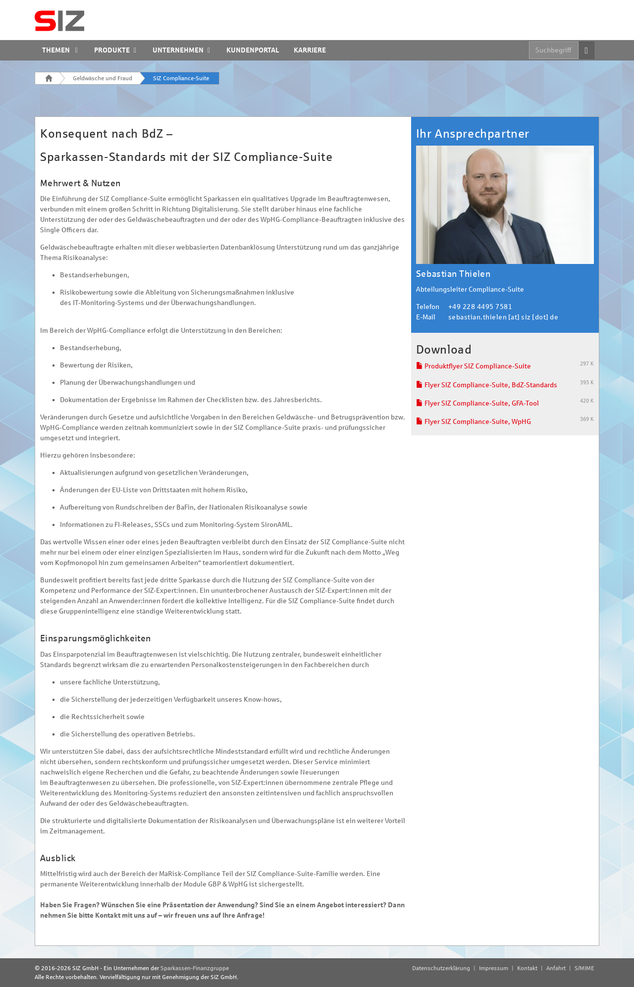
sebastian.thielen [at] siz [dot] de (503, 317)
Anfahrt (556, 968)
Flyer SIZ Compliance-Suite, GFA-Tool (477, 403)
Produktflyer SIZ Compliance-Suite (473, 366)
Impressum (493, 968)
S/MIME (584, 968)
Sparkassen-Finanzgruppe (194, 968)
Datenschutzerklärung (441, 968)
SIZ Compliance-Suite (181, 78)
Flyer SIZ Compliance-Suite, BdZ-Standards (486, 385)
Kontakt (527, 968)
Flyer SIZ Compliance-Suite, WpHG (473, 421)
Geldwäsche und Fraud (102, 78)
